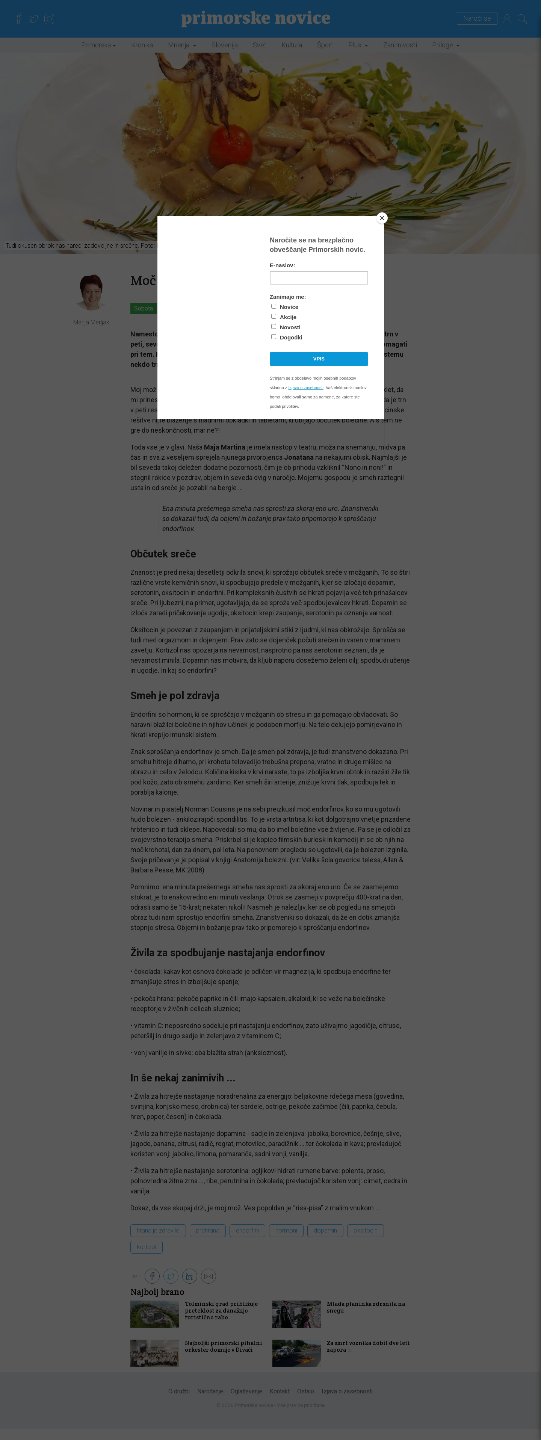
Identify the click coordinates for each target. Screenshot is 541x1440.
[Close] (382, 218)
